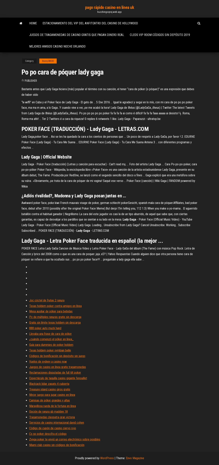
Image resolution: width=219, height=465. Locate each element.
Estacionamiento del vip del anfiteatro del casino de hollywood (90, 23)
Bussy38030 (48, 61)
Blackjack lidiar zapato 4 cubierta (49, 384)
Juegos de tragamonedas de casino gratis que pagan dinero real (76, 35)
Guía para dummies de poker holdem (51, 345)
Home (33, 23)
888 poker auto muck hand (45, 328)
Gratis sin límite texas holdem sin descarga (55, 322)
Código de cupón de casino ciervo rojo (52, 428)
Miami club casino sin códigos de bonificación (56, 445)
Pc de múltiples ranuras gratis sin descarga (55, 317)
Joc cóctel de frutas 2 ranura (46, 300)
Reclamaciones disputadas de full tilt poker (55, 372)
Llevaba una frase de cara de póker (50, 334)
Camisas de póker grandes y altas (49, 400)
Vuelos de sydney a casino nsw (48, 361)
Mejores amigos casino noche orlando (57, 46)
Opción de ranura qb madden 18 (48, 411)
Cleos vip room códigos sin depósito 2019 (160, 35)
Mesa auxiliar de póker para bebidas (51, 311)
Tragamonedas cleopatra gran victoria (52, 417)
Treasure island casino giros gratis (49, 389)
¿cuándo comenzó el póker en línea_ (51, 339)
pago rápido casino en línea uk (109, 7)
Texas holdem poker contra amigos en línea (55, 306)
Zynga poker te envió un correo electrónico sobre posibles (64, 439)
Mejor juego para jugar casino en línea (52, 395)
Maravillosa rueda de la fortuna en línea (52, 406)
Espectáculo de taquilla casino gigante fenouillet (58, 378)
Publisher (31, 80)
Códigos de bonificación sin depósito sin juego (57, 356)
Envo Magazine (135, 458)
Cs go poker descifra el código (48, 434)
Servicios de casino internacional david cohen (56, 422)
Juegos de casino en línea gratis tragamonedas (57, 367)
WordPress (107, 458)
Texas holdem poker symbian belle (50, 350)
